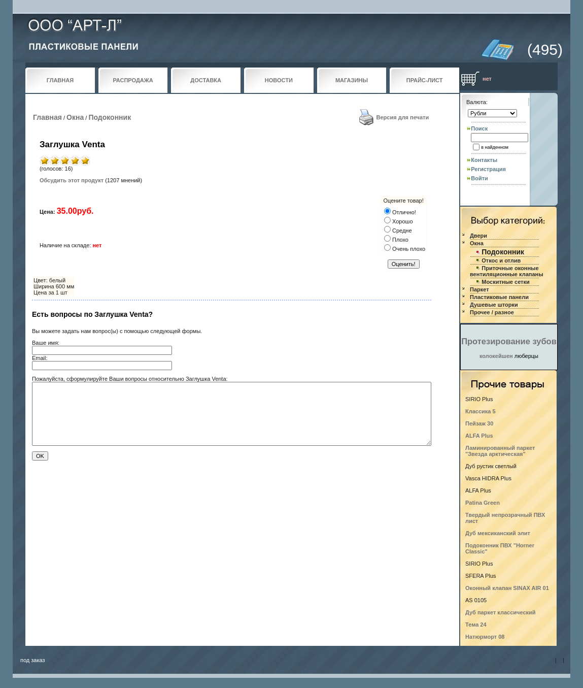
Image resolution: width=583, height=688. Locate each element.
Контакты (484, 160)
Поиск (479, 128)
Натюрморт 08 (484, 637)
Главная (47, 117)
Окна (75, 117)
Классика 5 (480, 411)
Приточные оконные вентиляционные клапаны (506, 271)
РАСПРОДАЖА (133, 80)
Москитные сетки (505, 282)
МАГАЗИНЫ (351, 80)
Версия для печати (402, 117)
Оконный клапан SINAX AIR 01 (507, 588)
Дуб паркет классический (500, 612)
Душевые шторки (494, 305)
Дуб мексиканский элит (497, 533)
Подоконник (109, 117)
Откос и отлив (501, 260)
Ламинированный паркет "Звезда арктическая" (500, 451)
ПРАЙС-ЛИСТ (424, 80)
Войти (479, 178)
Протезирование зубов (509, 341)
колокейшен (496, 356)
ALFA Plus (479, 436)
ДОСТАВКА (205, 80)
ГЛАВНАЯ (60, 80)
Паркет (479, 289)
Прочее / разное (492, 312)
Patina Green (482, 503)
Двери (478, 236)
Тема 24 (476, 624)
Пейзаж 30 (479, 423)
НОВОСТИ (279, 80)
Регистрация (488, 169)
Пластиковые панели (499, 297)
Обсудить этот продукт (72, 180)
